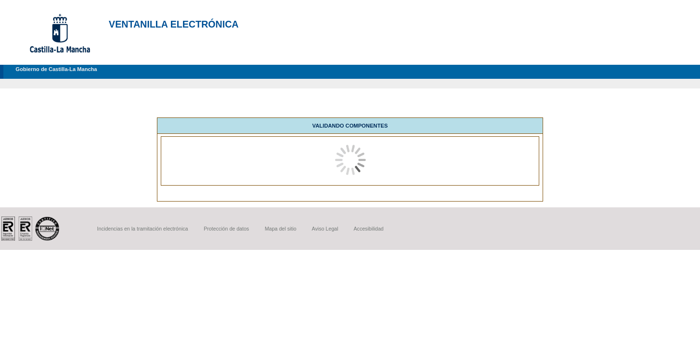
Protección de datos (226, 229)
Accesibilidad (368, 229)
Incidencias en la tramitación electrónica (142, 229)
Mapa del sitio (280, 229)
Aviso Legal (325, 229)
